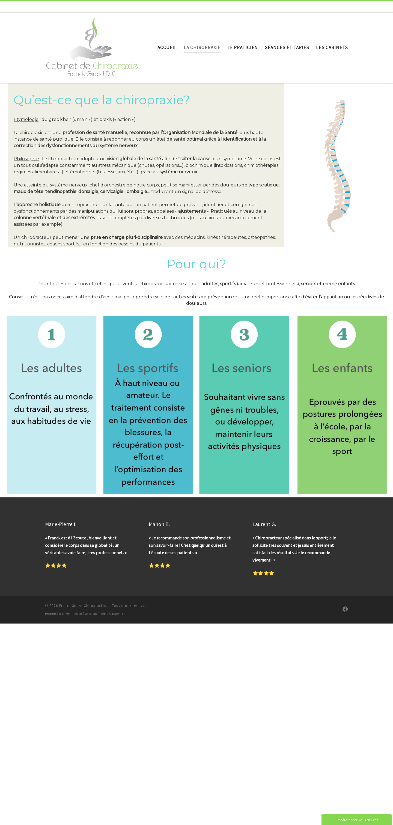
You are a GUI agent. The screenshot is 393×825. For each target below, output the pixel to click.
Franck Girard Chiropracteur (83, 605)
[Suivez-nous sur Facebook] (345, 609)
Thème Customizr (112, 614)
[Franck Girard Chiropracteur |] (92, 46)
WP (68, 614)
